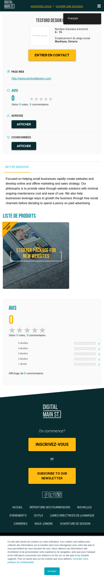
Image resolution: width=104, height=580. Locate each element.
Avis (15, 90)
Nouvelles (84, 507)
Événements (18, 515)
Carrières (20, 523)
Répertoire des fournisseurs (50, 507)
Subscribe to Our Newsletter (52, 475)
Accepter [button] (52, 571)
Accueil (17, 507)
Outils (38, 515)
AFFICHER (24, 124)
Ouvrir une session (69, 6)
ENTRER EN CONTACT (52, 55)
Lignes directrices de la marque (72, 515)
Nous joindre (44, 523)
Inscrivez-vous (41, 6)
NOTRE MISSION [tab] (16, 167)
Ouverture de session (75, 523)
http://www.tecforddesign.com (31, 78)
